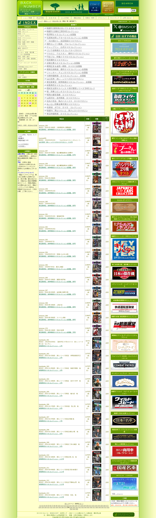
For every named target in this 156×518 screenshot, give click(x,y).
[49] (99, 507)
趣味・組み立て (23, 48)
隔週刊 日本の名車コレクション (124, 413)
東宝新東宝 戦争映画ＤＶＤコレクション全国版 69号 (57, 319)
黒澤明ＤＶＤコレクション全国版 (61, 35)
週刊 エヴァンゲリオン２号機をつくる (124, 159)
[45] (88, 507)
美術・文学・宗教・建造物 (26, 58)
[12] (64, 506)
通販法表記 (77, 18)
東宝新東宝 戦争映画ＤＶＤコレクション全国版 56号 (57, 167)
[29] (42, 507)
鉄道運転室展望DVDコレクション (124, 300)
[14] (70, 506)
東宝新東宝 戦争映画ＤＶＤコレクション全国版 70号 (57, 332)
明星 (113, 494)
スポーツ (21, 50)
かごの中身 (65, 18)
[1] (40, 506)
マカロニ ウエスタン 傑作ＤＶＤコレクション (68, 54)
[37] (65, 507)
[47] (94, 507)
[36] (62, 507)
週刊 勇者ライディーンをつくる (124, 58)
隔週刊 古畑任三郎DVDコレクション (63, 31)
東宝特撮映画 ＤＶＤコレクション (62, 114)
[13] (67, 506)
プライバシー (102, 18)
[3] (44, 506)
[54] (74, 509)
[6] (50, 506)
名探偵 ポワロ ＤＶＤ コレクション (64, 107)
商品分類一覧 (56, 21)
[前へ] (66, 504)
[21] (90, 506)
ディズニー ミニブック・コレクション (124, 373)
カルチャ (21, 61)
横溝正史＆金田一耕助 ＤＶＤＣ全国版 (64, 66)
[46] (91, 507)
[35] (59, 507)
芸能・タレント (23, 32)
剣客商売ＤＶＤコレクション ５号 (50, 396)
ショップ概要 (27, 18)
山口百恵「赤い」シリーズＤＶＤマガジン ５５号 (56, 142)
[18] (81, 506)
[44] (85, 507)
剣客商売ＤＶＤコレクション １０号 (51, 459)
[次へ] (81, 504)
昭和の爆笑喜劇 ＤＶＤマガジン (61, 95)
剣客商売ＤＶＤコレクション (59, 85)
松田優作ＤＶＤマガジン (57, 60)
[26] (104, 506)
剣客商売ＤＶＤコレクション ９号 (50, 446)
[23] (96, 506)
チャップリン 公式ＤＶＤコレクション (64, 47)
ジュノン (119, 494)
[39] (71, 507)
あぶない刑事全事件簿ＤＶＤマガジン (63, 104)
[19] (84, 506)
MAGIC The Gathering (25, 83)
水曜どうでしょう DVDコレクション (124, 109)
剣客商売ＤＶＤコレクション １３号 (51, 497)
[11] (61, 506)
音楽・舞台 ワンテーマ (26, 29)
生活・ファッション (24, 38)
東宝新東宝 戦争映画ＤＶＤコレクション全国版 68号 (57, 307)
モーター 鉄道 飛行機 (26, 52)
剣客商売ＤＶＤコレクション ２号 (50, 357)
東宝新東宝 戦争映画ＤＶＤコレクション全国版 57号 (57, 155)
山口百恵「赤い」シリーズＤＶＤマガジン (65, 79)
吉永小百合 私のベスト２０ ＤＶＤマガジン (67, 101)
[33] (54, 507)
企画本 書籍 (22, 69)
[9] (56, 506)
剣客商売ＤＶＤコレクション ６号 (50, 408)
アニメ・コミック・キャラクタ (27, 64)
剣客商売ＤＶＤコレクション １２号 (51, 484)
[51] (105, 507)
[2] (42, 506)
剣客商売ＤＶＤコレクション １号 (50, 346)
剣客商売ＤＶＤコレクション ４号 (50, 383)
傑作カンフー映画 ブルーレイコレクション (66, 44)
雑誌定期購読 (109, 14)
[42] (79, 507)
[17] (79, 506)
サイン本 (21, 75)
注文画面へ (22, 146)
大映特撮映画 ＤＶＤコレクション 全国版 (66, 76)
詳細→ (33, 87)
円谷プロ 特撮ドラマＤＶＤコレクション (65, 57)
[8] (54, 506)
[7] (52, 506)
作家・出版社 (22, 77)
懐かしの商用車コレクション (124, 444)
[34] (57, 507)
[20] (87, 506)
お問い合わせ (127, 18)
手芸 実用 (21, 44)
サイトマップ (114, 18)
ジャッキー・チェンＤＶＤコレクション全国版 (67, 73)
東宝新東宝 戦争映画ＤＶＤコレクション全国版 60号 (57, 205)
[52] (108, 507)
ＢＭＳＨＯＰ (54, 513)
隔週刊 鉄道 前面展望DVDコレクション (124, 316)
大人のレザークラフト (124, 200)
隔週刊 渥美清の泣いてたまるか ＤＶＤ (64, 28)
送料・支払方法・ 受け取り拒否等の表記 (124, 505)
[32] (51, 507)
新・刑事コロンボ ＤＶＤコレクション (63, 92)
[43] (82, 507)
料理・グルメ (22, 40)
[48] (96, 507)
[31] (48, 507)
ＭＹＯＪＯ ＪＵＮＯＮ (124, 475)
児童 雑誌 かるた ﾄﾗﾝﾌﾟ (25, 67)
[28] (40, 507)
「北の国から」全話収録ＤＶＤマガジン (64, 41)
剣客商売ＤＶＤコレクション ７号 (50, 421)
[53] (71, 509)
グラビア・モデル (24, 36)
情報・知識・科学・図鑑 (26, 42)
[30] (45, 507)
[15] (73, 506)
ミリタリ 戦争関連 (24, 54)
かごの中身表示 (23, 144)
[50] (102, 507)
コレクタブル (22, 46)
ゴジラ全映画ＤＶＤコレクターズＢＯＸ (64, 50)
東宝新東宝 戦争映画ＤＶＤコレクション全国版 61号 (57, 218)
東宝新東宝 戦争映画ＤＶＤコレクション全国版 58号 (57, 180)
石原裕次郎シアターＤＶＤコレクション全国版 (67, 38)
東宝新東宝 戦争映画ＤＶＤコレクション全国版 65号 (57, 269)
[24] (99, 506)
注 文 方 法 (52, 18)
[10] (59, 506)
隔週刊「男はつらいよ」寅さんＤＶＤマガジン (67, 111)
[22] (93, 506)
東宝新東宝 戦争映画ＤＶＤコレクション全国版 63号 (57, 243)
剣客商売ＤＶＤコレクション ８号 (50, 434)
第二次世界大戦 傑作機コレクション (124, 264)
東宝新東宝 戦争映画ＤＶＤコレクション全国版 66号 (57, 281)
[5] (48, 506)
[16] (76, 506)
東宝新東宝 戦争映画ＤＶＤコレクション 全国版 (69, 82)
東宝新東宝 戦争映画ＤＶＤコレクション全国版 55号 (57, 129)
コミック (95, 14)
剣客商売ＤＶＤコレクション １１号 (51, 472)
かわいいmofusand (124, 41)
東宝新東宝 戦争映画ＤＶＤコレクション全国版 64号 (57, 256)
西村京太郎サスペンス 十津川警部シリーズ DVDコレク (71, 88)
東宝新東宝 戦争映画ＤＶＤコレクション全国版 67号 (57, 294)
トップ (40, 21)
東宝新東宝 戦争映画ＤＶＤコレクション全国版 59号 (57, 193)
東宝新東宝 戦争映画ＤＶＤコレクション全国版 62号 (57, 231)
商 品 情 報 (40, 18)
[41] (77, 507)
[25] (101, 506)
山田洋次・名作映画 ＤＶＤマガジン (63, 98)
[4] (46, 506)
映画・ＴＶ (21, 34)
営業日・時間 (89, 18)
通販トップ (47, 21)
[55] (77, 509)
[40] (74, 507)
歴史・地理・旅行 (24, 56)
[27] (107, 506)
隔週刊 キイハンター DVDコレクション (124, 236)
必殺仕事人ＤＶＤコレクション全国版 (63, 63)
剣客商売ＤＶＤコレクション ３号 (50, 370)
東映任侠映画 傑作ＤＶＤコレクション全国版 (67, 69)
